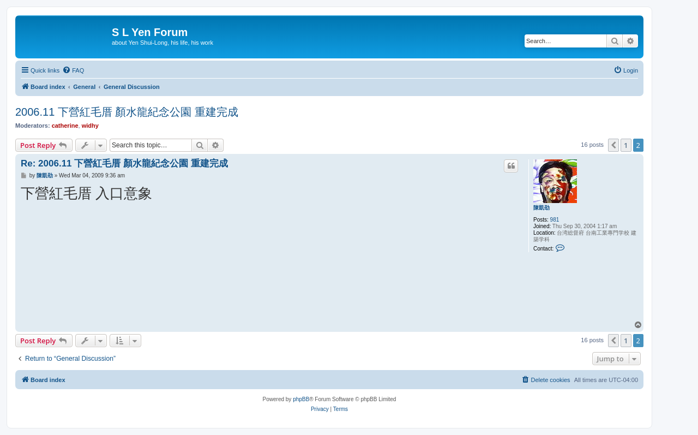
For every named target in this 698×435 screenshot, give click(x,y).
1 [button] (626, 145)
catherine (65, 125)
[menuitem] (73, 70)
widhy (90, 125)
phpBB (301, 399)
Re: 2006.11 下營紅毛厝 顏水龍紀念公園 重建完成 (124, 163)
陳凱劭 (541, 208)
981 (554, 220)
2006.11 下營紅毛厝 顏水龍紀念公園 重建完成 (126, 112)
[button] (613, 145)
